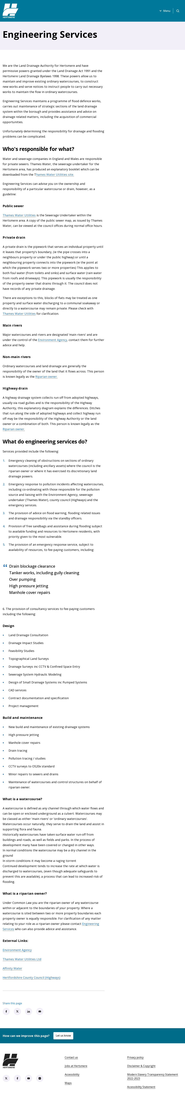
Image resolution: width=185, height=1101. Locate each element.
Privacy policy (135, 1057)
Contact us (71, 1057)
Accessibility (72, 1074)
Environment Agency (52, 340)
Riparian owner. (46, 377)
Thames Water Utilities (19, 215)
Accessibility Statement (141, 1087)
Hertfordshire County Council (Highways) (31, 977)
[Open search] (177, 10)
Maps (68, 1083)
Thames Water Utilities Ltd (22, 959)
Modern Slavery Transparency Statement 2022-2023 (152, 1076)
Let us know (63, 1035)
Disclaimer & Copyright (141, 1066)
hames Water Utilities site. (55, 174)
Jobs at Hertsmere (76, 1066)
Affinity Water (12, 968)
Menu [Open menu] (164, 11)
